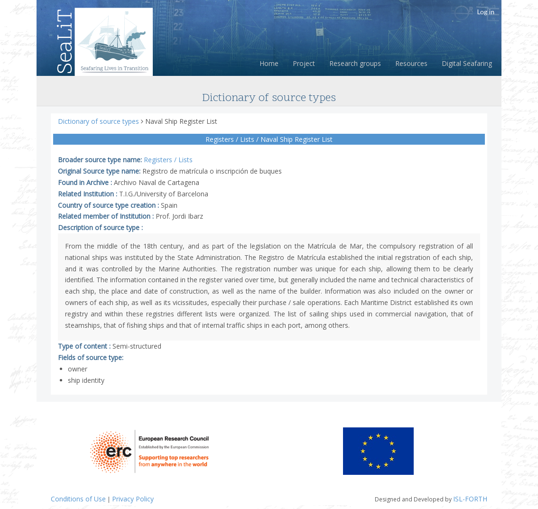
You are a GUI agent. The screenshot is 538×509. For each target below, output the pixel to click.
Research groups (355, 63)
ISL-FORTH (470, 498)
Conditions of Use (78, 498)
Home (269, 63)
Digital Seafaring (467, 63)
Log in (485, 12)
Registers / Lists (168, 159)
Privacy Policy (133, 498)
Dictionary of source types (99, 121)
